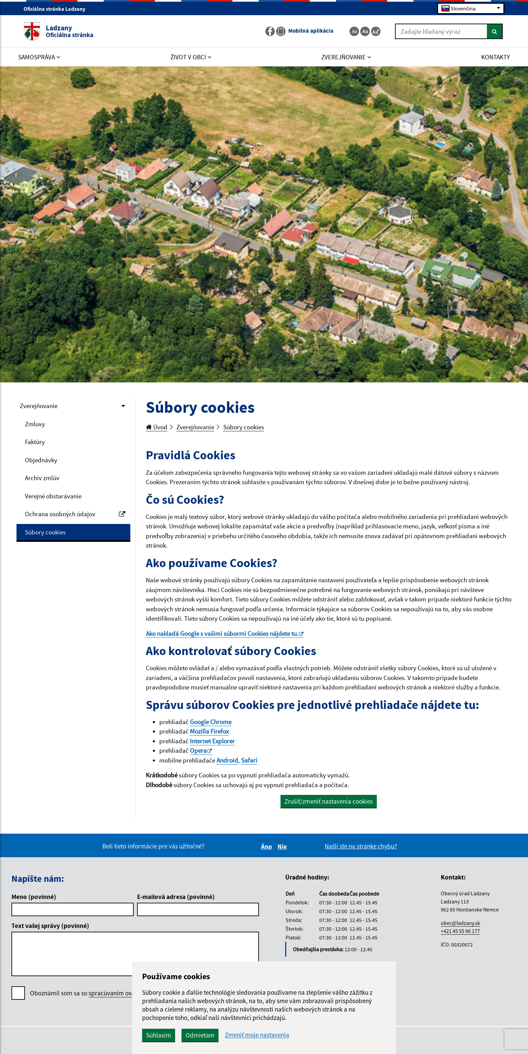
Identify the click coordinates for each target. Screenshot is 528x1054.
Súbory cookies (45, 532)
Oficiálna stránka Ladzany (57, 8)
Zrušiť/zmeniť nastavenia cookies (329, 801)
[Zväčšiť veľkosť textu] (376, 31)
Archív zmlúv (42, 478)
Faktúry (35, 442)
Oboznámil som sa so (104, 993)
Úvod (156, 427)
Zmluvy (35, 424)
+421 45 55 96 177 (460, 931)
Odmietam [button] (200, 1035)
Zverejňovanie (39, 406)
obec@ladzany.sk (460, 923)
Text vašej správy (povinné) (50, 926)
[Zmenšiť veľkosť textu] (354, 31)
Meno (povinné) (33, 897)
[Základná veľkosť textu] (365, 31)
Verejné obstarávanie (53, 496)
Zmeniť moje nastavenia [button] (257, 1035)
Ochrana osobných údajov (75, 514)
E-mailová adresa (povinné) (176, 897)
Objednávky (41, 460)
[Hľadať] (495, 31)
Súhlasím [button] (158, 1035)
